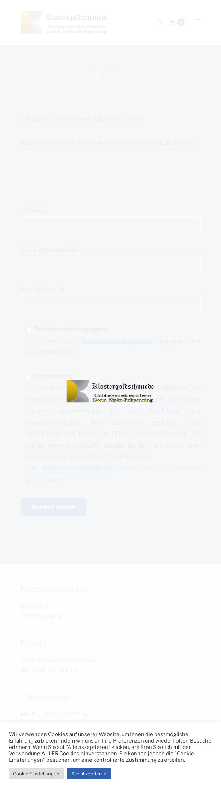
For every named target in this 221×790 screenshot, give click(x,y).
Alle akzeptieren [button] (88, 774)
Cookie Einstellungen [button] (36, 774)
